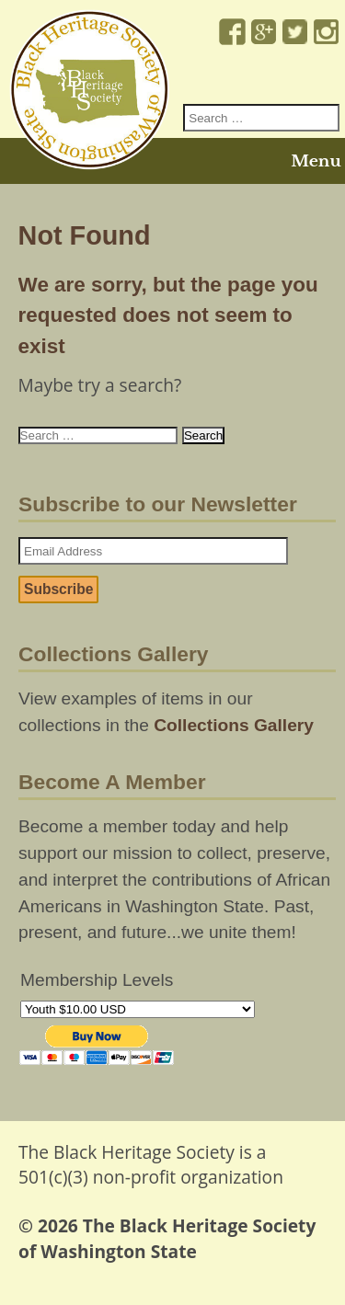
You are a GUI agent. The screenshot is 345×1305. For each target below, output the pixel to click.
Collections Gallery (234, 725)
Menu (315, 161)
